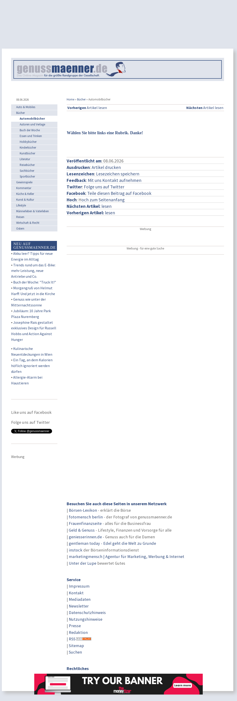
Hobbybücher (28, 142)
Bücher (81, 99)
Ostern (20, 229)
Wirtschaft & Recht (27, 223)
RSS (72, 639)
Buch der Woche (30, 130)
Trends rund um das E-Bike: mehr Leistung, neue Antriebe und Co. (33, 271)
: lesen (89, 206)
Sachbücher (27, 171)
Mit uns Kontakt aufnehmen (114, 180)
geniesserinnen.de (85, 536)
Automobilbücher (32, 119)
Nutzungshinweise (85, 619)
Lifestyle (21, 205)
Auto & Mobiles (25, 107)
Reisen (20, 217)
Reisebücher (27, 165)
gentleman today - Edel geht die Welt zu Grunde (112, 543)
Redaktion (78, 632)
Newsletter (79, 606)
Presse (75, 625)
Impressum (79, 586)
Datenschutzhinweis (87, 612)
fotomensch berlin (86, 517)
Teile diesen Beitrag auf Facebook (119, 193)
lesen (91, 212)
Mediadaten (79, 599)
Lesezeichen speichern (117, 174)
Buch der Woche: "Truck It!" (34, 282)
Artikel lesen (87, 107)
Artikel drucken (106, 167)
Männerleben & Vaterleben (32, 211)
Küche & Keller (25, 194)
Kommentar (23, 188)
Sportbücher (27, 176)
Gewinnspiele (24, 182)
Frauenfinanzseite (85, 523)
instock (75, 550)
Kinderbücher (28, 148)
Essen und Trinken (31, 136)
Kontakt (76, 592)
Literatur (25, 159)
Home (70, 99)
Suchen (75, 652)
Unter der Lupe (82, 563)
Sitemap (76, 645)
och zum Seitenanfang (103, 200)
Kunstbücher (27, 153)
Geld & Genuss (82, 530)
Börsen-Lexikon (83, 510)
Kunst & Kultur (25, 200)
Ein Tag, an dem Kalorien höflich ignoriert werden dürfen (32, 366)
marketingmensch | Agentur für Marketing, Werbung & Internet (126, 556)
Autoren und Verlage (32, 124)
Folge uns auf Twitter (104, 187)
